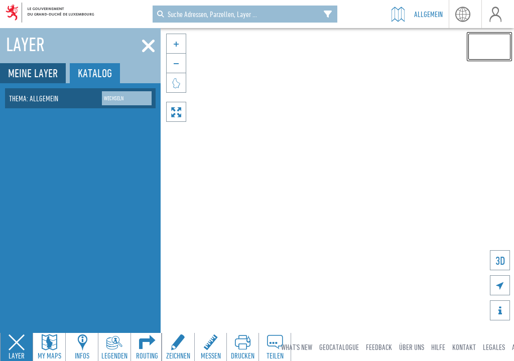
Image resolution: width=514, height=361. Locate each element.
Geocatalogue (339, 346)
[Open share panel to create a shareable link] (275, 347)
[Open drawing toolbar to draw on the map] (178, 347)
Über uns (411, 346)
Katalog (95, 73)
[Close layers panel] (17, 347)
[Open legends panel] (114, 347)
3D (500, 260)
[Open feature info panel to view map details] (82, 347)
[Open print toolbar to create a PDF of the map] (242, 347)
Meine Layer (33, 73)
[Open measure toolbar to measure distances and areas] (210, 347)
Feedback (379, 346)
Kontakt (464, 346)
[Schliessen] (148, 46)
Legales (494, 346)
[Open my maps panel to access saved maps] (49, 347)
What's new (296, 346)
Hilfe (438, 346)
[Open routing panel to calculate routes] (147, 347)
